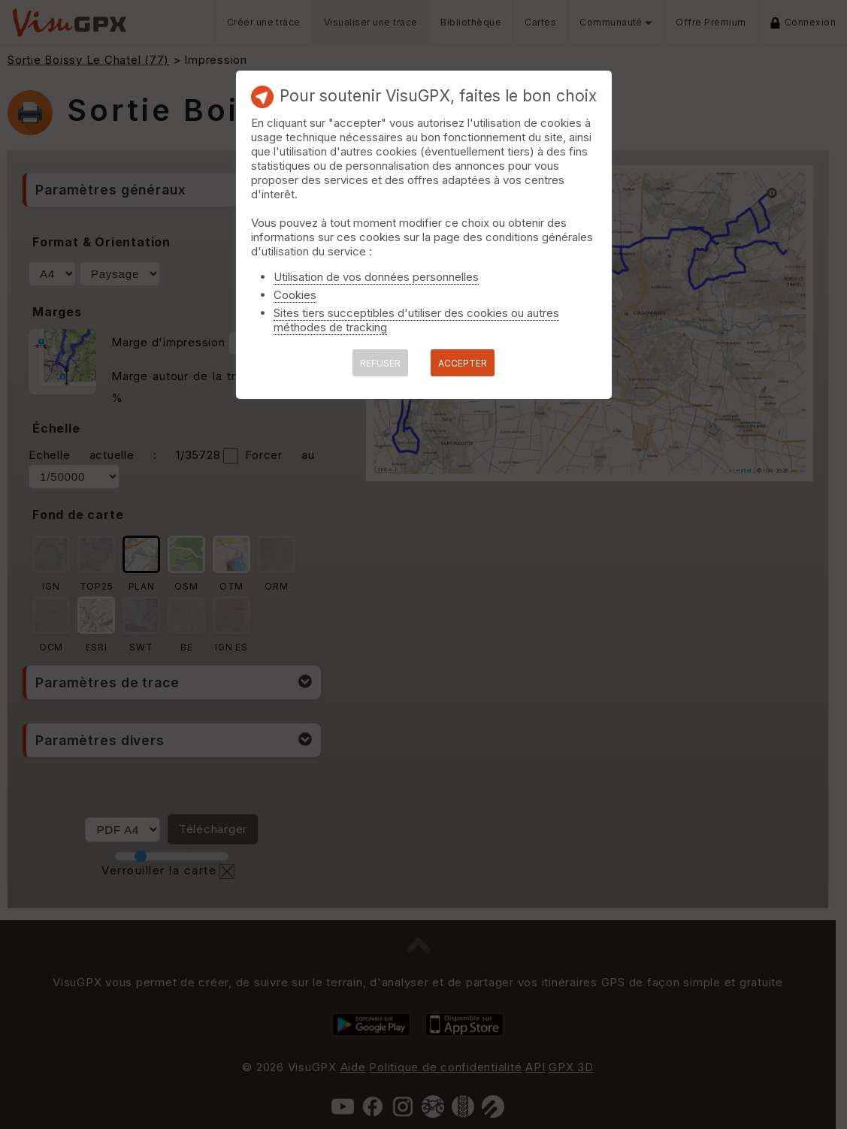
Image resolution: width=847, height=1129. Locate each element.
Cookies (295, 295)
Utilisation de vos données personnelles (376, 277)
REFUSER (380, 363)
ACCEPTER (462, 363)
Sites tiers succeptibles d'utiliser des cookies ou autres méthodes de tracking (416, 320)
